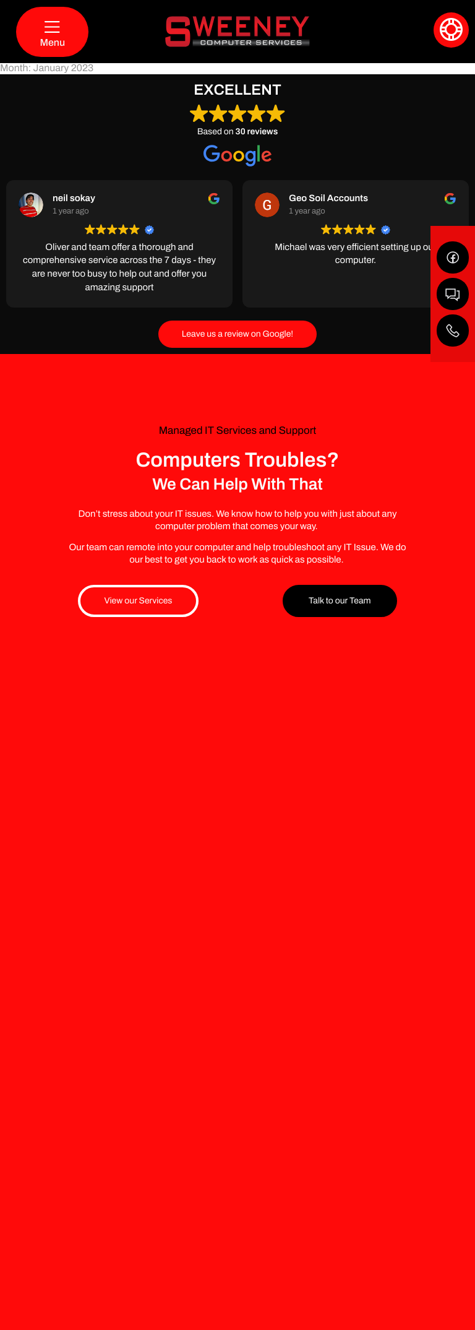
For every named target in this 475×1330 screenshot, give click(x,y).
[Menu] (52, 32)
